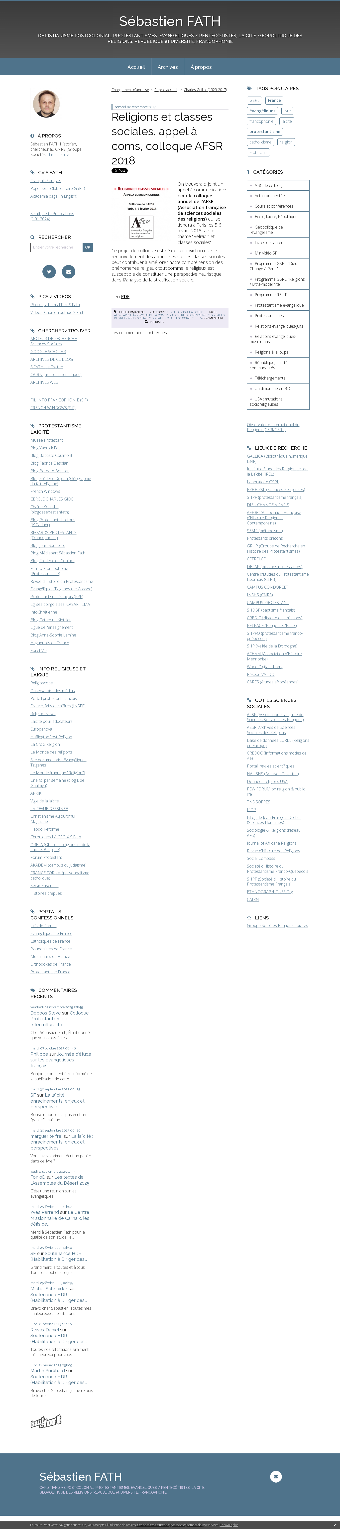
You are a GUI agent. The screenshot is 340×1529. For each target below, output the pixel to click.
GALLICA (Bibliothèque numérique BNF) (277, 458)
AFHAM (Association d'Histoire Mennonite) (274, 656)
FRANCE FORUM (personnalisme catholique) (59, 875)
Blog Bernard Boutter (49, 471)
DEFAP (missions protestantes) (274, 566)
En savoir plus (229, 1525)
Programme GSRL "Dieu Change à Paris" (273, 266)
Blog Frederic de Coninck (52, 560)
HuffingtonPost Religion (51, 737)
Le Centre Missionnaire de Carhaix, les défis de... (59, 1218)
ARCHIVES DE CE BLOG (51, 359)
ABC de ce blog (268, 185)
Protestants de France (50, 972)
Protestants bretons (265, 538)
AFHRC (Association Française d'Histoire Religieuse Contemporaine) (274, 518)
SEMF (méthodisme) (265, 530)
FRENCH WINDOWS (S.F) (53, 407)
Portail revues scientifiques (270, 766)
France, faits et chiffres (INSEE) (58, 706)
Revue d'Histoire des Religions (273, 851)
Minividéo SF (266, 253)
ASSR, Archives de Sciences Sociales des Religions (271, 730)
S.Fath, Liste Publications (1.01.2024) (52, 216)
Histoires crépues (46, 893)
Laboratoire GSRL (263, 482)
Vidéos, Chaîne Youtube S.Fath (57, 312)
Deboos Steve (45, 1013)
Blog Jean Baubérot (47, 545)
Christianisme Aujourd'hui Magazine (52, 818)
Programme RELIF (271, 294)
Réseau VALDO (260, 674)
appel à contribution (162, 315)
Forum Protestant (46, 857)
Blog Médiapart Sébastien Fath (57, 553)
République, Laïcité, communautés (269, 365)
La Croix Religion (45, 744)
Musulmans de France (50, 956)
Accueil (136, 67)
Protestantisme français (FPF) (56, 596)
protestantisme (264, 131)
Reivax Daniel (44, 1329)
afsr (117, 315)
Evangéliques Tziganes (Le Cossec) (61, 589)
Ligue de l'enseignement (51, 627)
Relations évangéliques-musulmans (273, 339)
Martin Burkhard (47, 1370)
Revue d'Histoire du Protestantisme (61, 581)
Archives (168, 67)
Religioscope (41, 683)
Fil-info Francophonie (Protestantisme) (49, 571)
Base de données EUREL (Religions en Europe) (278, 743)
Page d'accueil (165, 89)
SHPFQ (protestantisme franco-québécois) (275, 636)
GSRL (254, 100)
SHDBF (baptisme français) (271, 610)
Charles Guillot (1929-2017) (205, 89)
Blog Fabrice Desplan (49, 463)
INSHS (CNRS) (260, 595)
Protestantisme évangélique (279, 305)
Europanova (41, 729)
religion (188, 315)
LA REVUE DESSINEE (49, 808)
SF (33, 1095)
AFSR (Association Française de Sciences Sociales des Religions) (275, 717)
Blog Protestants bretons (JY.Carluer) (52, 522)
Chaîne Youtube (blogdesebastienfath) (49, 509)
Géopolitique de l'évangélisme (266, 229)
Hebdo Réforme (44, 829)
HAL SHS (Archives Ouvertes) (273, 773)
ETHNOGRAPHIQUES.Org (270, 891)
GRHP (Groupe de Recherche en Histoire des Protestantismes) (276, 548)
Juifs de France (43, 925)
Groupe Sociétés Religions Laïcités (277, 925)
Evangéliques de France (51, 933)
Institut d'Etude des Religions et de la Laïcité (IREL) (277, 471)
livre (287, 111)
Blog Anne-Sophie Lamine (53, 635)
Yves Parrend (44, 1212)
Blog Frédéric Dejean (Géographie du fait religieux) (60, 481)
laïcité (287, 121)
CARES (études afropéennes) (273, 682)
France (274, 100)
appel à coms (133, 315)
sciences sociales (151, 318)
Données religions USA (267, 781)
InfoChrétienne (43, 612)
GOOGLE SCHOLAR (48, 351)
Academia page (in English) (53, 196)
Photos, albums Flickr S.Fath (55, 304)
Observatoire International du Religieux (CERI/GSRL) (273, 427)
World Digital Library (264, 666)
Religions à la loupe (186, 312)
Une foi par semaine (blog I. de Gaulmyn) (57, 782)
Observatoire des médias (52, 690)
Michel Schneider (48, 1288)
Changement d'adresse (130, 89)
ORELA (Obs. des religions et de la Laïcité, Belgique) (60, 847)
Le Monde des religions (51, 752)
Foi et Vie (38, 650)
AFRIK (35, 793)
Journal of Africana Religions (272, 843)
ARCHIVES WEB (44, 382)
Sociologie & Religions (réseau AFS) (274, 832)
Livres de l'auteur (270, 242)
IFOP (251, 809)
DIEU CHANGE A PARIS (268, 505)
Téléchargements (270, 378)
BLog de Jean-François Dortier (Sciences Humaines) (274, 820)
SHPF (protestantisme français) (275, 497)
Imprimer (154, 322)
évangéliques (262, 111)
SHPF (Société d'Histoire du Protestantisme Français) (271, 881)
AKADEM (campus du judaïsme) (58, 865)
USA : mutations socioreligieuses (266, 401)
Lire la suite (59, 154)
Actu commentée (270, 195)
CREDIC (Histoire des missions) (274, 618)
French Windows (45, 491)
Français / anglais (45, 180)
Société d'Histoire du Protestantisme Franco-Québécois (277, 868)
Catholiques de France (50, 941)
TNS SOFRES (258, 802)
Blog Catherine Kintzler (50, 620)
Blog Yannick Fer (45, 448)
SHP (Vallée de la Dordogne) (272, 646)
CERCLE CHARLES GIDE (51, 499)
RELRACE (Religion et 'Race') (272, 625)
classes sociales (180, 318)
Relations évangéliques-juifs (279, 326)
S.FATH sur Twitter (46, 367)
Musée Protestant (46, 440)
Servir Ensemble (44, 885)
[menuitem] (136, 66)
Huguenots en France (49, 642)
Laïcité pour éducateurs (51, 721)
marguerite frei (46, 1136)
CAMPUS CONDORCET (267, 587)
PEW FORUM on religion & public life (276, 791)
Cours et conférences (274, 206)
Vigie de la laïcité (44, 801)
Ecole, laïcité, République (276, 216)
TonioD (37, 1177)
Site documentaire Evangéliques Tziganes (58, 762)
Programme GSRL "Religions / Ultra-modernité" (277, 281)
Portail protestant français (53, 698)
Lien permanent (129, 312)
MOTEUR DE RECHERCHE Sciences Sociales (53, 341)
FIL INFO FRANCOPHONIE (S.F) (59, 400)
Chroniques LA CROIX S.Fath (55, 837)
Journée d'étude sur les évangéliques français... (60, 1059)
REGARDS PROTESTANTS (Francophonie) (53, 535)
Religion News (43, 713)
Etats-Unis (258, 152)
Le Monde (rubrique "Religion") (57, 772)
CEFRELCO (256, 559)
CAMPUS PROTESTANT (268, 602)
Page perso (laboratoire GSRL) (57, 188)
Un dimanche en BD (272, 388)
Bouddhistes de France (51, 949)
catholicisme (260, 142)
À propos (201, 67)
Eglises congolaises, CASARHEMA (60, 604)
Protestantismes (269, 315)
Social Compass (261, 858)
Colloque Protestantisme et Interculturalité (59, 1018)
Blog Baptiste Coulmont (51, 455)
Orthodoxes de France (50, 964)
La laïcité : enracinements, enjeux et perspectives (57, 1100)
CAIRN (253, 899)
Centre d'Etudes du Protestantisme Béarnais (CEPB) (278, 576)
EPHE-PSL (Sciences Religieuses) (276, 489)
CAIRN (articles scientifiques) (56, 374)
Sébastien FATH (170, 21)
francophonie (261, 121)
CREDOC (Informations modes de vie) (277, 755)
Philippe (39, 1054)
